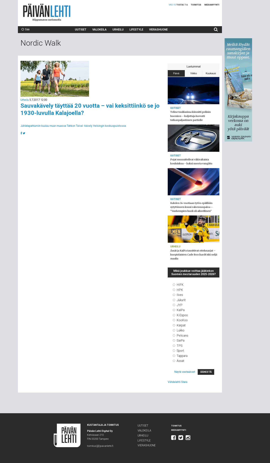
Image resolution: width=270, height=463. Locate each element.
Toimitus (196, 5)
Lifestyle (136, 29)
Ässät (180, 361)
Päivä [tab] (176, 73)
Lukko (180, 330)
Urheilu (118, 29)
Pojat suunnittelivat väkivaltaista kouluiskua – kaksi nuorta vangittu (191, 161)
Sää (25, 29)
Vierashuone (158, 29)
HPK (180, 290)
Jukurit (181, 300)
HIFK (180, 284)
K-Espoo (182, 315)
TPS (180, 345)
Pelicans (182, 335)
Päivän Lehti (46, 12)
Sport (180, 350)
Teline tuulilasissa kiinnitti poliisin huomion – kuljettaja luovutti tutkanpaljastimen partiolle (190, 115)
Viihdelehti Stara (177, 382)
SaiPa (180, 340)
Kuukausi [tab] (211, 73)
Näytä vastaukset (184, 371)
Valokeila (99, 29)
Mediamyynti (211, 5)
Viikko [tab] (193, 73)
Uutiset (80, 29)
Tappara (182, 356)
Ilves (180, 295)
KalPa (181, 310)
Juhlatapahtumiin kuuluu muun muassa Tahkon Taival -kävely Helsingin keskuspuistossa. (73, 125)
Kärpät (181, 325)
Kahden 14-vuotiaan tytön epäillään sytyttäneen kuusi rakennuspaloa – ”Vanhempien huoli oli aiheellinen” (191, 207)
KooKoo (182, 320)
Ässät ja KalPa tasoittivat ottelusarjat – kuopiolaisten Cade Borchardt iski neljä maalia (193, 254)
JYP (179, 305)
